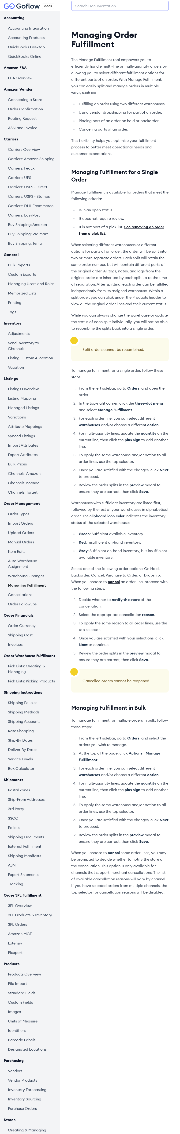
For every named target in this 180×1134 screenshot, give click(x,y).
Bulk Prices (17, 464)
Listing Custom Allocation (30, 358)
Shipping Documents (26, 837)
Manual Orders (21, 542)
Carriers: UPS (19, 177)
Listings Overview (23, 389)
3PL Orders (17, 924)
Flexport (15, 952)
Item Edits (16, 551)
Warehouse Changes (26, 575)
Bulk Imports (19, 265)
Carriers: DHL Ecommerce (30, 205)
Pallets (13, 827)
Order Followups (22, 604)
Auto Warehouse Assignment (22, 563)
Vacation (16, 367)
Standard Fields (21, 993)
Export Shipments (23, 874)
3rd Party (16, 808)
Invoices (15, 644)
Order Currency (22, 625)
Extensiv (15, 943)
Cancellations (20, 594)
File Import (17, 983)
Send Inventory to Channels (23, 346)
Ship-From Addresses (26, 799)
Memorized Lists (22, 293)
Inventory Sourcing (24, 1099)
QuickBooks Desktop (26, 47)
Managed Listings (23, 407)
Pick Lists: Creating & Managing (26, 669)
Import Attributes (23, 445)
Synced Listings (21, 435)
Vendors (15, 1070)
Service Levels (20, 759)
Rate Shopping (21, 730)
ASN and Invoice (22, 127)
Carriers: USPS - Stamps (29, 196)
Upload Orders (21, 532)
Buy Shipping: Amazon (27, 224)
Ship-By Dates (20, 740)
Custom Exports (22, 274)
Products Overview (24, 974)
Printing (14, 302)
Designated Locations (27, 1049)
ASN (12, 865)
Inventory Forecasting (27, 1089)
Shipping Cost (20, 635)
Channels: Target (23, 492)
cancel (114, 581)
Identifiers (17, 1030)
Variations (17, 417)
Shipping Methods (23, 712)
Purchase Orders (22, 1108)
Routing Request (22, 118)
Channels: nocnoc (23, 482)
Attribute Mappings (25, 426)
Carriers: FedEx (21, 168)
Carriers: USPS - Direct (27, 187)
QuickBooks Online (24, 56)
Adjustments (19, 333)
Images (14, 1011)
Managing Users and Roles (31, 283)
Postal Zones (19, 790)
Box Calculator (21, 768)
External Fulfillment (24, 846)
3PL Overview (20, 905)
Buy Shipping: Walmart (28, 234)
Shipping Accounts (24, 721)
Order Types (18, 513)
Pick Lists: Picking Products (31, 681)
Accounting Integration (28, 28)
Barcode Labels (21, 1039)
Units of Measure (23, 1021)
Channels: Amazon (24, 473)
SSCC (13, 818)
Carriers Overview (24, 149)
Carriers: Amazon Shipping (31, 158)
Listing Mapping (22, 398)
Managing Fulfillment (27, 585)
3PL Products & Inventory (30, 915)
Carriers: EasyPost (24, 215)
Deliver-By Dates (22, 749)
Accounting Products (26, 37)
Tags (12, 312)
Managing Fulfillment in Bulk (108, 707)
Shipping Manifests (24, 855)
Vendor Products (22, 1080)
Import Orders (20, 523)
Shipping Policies (22, 702)
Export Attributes (23, 454)
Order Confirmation (25, 109)
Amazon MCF (20, 933)
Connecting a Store (25, 99)
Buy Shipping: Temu (25, 243)
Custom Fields (20, 1002)
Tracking (15, 884)
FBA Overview (20, 78)
